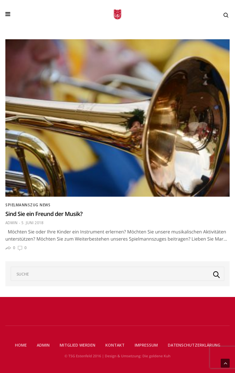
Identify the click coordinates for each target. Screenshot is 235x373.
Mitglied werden (77, 345)
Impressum (146, 345)
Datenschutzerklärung (194, 345)
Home (21, 345)
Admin (11, 223)
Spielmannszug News (27, 205)
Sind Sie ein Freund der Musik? (43, 214)
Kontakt (115, 345)
